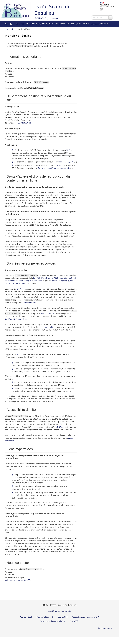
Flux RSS (74, 621)
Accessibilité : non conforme (85, 617)
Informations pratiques (39, 24)
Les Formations (79, 24)
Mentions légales (44, 617)
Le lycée (20, 24)
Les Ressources (99, 24)
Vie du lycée (62, 24)
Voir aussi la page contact (17, 580)
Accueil (10, 29)
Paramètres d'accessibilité (52, 621)
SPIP (68, 150)
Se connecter (105, 628)
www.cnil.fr (49, 327)
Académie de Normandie (59, 611)
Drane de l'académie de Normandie (54, 168)
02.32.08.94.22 (23, 123)
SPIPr (59, 165)
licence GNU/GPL (65, 162)
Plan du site (26, 617)
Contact (62, 617)
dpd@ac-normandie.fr (16, 319)
